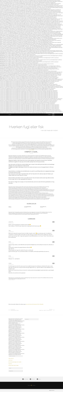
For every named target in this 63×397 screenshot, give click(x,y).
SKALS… (10, 206)
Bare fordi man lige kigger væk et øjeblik (15, 362)
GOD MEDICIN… (43, 206)
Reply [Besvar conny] (53, 263)
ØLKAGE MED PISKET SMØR (13, 365)
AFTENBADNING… (28, 206)
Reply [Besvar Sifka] (53, 256)
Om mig (10, 114)
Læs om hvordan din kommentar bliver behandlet (34, 304)
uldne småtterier (11, 358)
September (10, 363)
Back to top (51, 390)
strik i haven (10, 360)
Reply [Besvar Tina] (53, 230)
